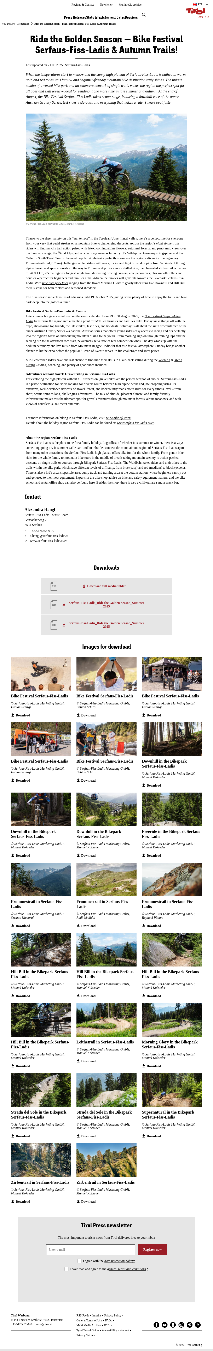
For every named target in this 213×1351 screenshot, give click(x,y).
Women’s (164, 362)
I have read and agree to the (109, 1271)
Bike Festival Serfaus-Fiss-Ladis (39, 698)
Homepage (23, 23)
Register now (152, 1251)
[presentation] (106, 1285)
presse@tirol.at (43, 1326)
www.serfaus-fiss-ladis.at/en (135, 425)
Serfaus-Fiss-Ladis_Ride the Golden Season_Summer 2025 (106, 606)
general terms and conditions (126, 1271)
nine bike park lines (55, 285)
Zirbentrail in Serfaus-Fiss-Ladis (40, 1184)
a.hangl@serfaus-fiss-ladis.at (49, 538)
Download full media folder (106, 588)
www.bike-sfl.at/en (118, 420)
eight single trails (167, 245)
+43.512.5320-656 (22, 1326)
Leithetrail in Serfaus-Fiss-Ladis (105, 1044)
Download (23, 717)
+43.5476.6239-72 (42, 533)
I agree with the (109, 1263)
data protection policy (119, 1263)
